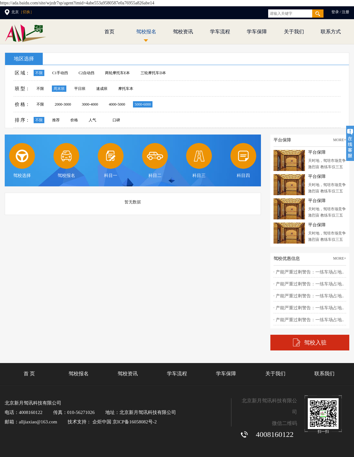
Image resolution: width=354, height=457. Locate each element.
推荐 (56, 120)
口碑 (116, 120)
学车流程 (220, 31)
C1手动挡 (60, 73)
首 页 (29, 373)
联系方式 (331, 31)
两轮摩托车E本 (117, 73)
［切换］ (26, 12)
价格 (74, 120)
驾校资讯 (183, 31)
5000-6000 (143, 104)
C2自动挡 (86, 73)
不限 (39, 73)
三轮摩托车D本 (153, 73)
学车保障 (257, 31)
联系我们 (324, 373)
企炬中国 (101, 421)
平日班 (80, 88)
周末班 (59, 88)
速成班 (102, 88)
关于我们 (294, 31)
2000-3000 (63, 104)
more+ (339, 140)
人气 (92, 120)
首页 (109, 31)
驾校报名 (146, 31)
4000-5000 (117, 104)
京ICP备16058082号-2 (135, 421)
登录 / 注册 (340, 12)
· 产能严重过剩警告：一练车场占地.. (309, 272)
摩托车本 (125, 88)
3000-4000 (90, 104)
